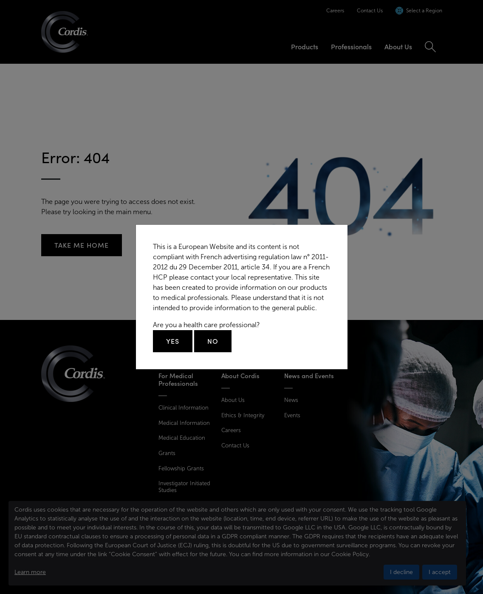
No (212, 341)
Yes (172, 341)
